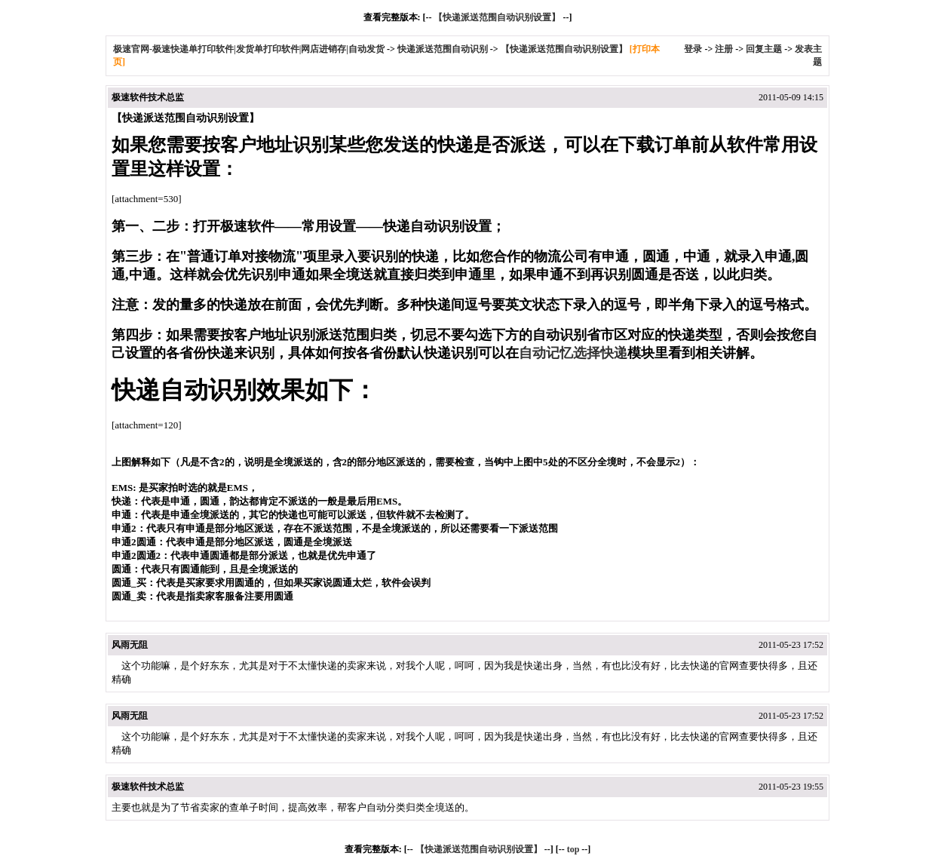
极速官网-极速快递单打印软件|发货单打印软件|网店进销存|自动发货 (249, 49)
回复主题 (764, 49)
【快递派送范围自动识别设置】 (497, 17)
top (573, 849)
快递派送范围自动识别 (442, 49)
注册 (724, 49)
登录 (693, 49)
